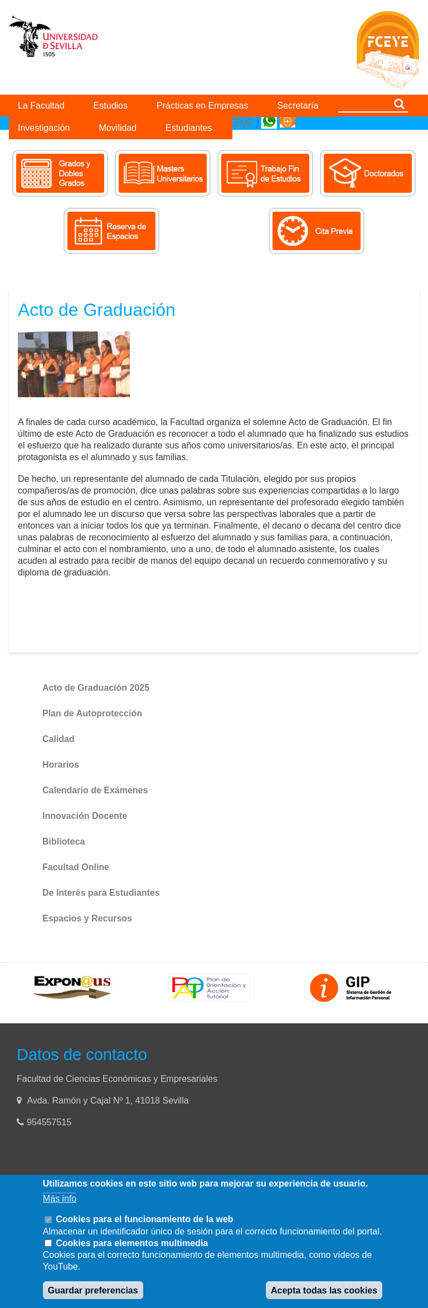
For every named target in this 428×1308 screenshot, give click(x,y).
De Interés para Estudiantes (101, 892)
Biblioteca (63, 841)
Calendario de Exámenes (95, 790)
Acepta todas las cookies (324, 1290)
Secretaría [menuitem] (298, 105)
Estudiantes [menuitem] (189, 128)
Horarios (60, 764)
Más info (59, 1198)
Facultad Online (75, 867)
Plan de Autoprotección (92, 713)
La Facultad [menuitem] (41, 105)
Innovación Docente (84, 816)
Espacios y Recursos (87, 918)
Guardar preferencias (93, 1290)
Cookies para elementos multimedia (132, 1243)
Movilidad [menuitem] (118, 128)
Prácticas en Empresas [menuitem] (203, 105)
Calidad (58, 739)
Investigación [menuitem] (44, 128)
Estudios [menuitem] (111, 105)
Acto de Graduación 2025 (95, 687)
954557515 (50, 1122)
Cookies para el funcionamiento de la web (144, 1219)
